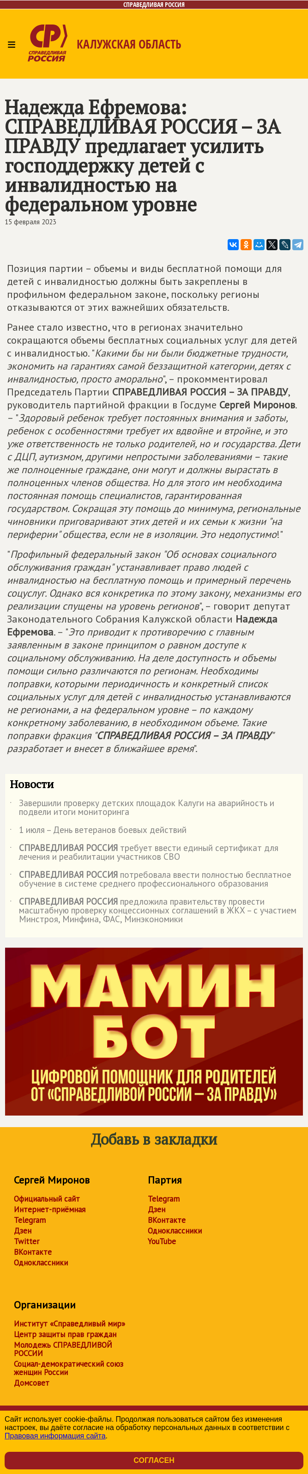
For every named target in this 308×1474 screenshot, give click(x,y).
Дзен (22, 1231)
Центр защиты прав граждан (65, 1334)
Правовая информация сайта (55, 1436)
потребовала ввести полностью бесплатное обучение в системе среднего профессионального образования (150, 879)
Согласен (153, 1460)
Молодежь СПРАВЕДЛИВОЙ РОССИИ (63, 1349)
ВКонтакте (33, 1252)
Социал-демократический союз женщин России (68, 1368)
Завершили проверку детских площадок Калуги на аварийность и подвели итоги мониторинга (142, 808)
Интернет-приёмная (49, 1209)
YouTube (162, 1241)
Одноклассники (41, 1262)
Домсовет (31, 1383)
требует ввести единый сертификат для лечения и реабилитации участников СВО (144, 853)
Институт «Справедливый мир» (69, 1324)
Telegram (30, 1220)
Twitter (26, 1241)
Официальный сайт (47, 1199)
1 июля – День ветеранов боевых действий (98, 832)
